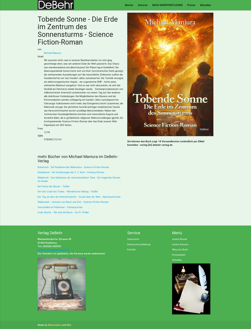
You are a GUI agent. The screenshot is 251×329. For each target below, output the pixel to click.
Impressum (133, 239)
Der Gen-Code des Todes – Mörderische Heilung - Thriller (68, 191)
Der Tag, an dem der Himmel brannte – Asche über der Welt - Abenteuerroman (79, 196)
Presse (191, 5)
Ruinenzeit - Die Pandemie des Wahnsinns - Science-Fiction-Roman (73, 167)
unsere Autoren (180, 244)
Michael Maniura (52, 52)
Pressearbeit (179, 254)
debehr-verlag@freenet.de (53, 249)
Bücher (129, 5)
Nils (69, 324)
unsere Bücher (179, 239)
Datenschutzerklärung (138, 244)
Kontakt (131, 249)
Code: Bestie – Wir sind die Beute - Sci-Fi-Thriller (63, 212)
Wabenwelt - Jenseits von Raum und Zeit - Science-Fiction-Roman (73, 201)
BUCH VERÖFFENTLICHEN (167, 5)
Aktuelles (205, 5)
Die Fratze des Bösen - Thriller (54, 186)
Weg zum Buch (180, 249)
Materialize (54, 324)
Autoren (143, 5)
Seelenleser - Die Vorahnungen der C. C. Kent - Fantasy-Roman (71, 172)
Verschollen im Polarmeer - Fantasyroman (60, 207)
